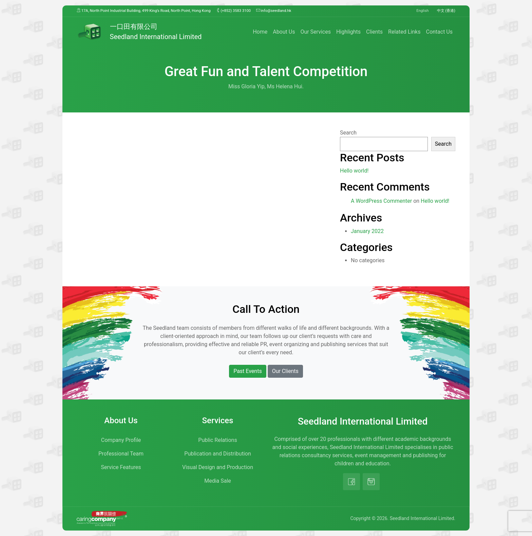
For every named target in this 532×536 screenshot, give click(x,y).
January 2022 (367, 231)
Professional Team (121, 453)
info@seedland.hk (273, 10)
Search (348, 132)
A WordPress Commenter (381, 201)
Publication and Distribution (217, 453)
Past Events (247, 371)
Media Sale (217, 481)
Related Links (404, 32)
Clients (374, 32)
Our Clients (285, 371)
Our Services (315, 32)
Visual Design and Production (217, 467)
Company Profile (121, 440)
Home (260, 32)
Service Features (121, 467)
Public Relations (217, 440)
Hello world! (354, 170)
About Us (284, 32)
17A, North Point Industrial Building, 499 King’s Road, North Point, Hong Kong (144, 10)
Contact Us (439, 32)
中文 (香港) (446, 10)
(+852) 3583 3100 (233, 10)
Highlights (348, 32)
